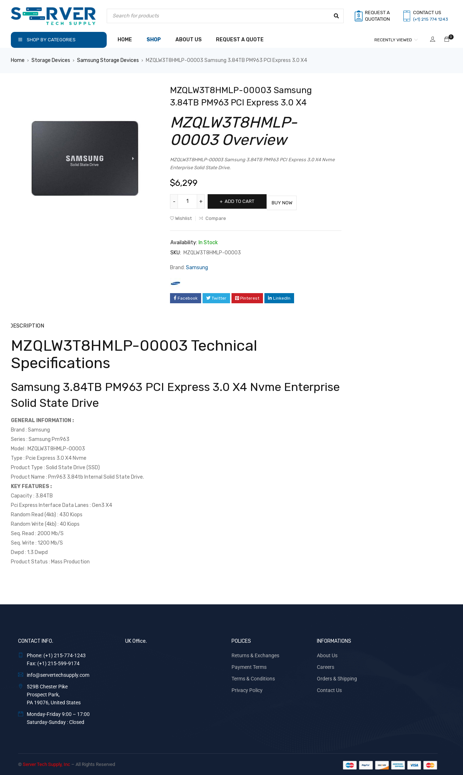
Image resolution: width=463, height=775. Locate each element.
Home (18, 60)
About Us (327, 654)
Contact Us (329, 688)
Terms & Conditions (253, 677)
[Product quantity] (188, 201)
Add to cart (243, 201)
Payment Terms (249, 665)
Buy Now (293, 201)
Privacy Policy (247, 688)
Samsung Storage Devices (108, 60)
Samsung (197, 266)
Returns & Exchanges (255, 654)
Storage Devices (50, 60)
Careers (325, 665)
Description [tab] (26, 324)
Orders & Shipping (337, 677)
